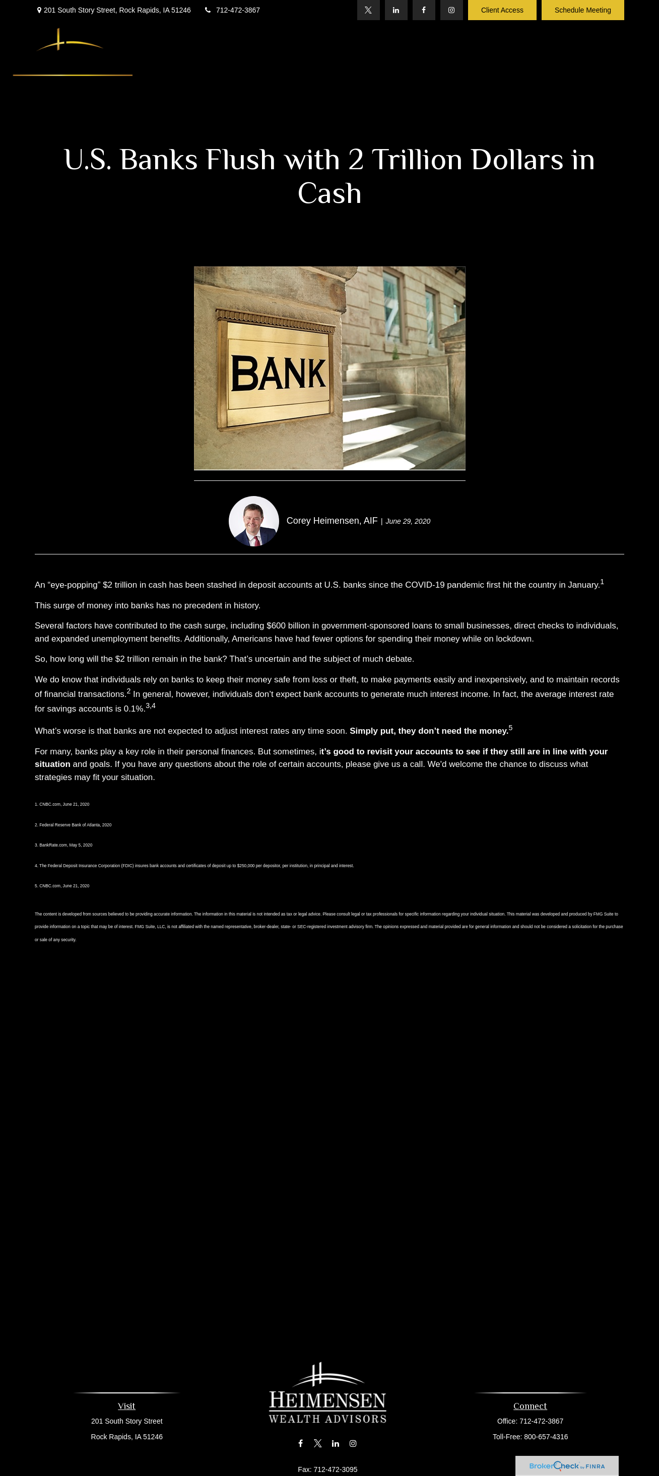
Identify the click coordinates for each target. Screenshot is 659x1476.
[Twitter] (368, 10)
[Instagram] (451, 10)
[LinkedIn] (396, 10)
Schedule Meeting (583, 10)
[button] (210, 46)
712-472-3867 (232, 10)
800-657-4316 (543, 1437)
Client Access (502, 10)
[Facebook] (424, 10)
